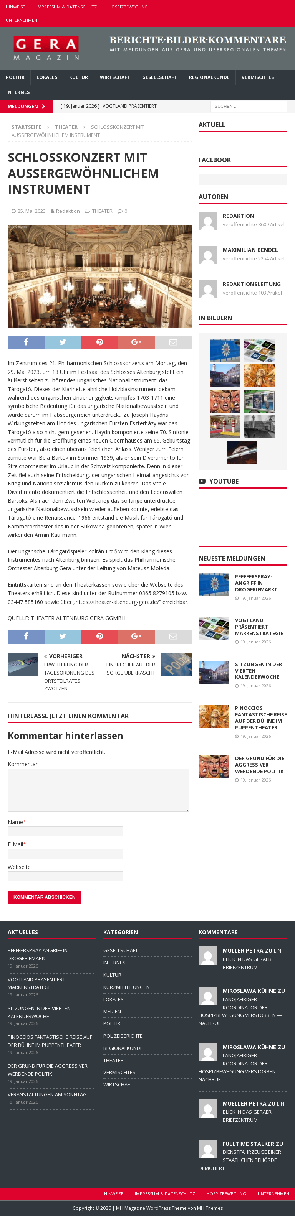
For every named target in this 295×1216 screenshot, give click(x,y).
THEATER (102, 210)
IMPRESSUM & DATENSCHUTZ (66, 7)
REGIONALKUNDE (209, 77)
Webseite (19, 866)
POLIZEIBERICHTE (123, 1035)
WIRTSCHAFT (115, 77)
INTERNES (18, 92)
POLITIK (15, 77)
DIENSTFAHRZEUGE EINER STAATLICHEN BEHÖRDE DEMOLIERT (240, 1160)
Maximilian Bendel (250, 249)
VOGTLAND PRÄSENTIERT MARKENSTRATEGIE (259, 627)
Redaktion (68, 210)
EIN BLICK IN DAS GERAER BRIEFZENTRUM (252, 958)
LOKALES (46, 77)
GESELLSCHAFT (159, 77)
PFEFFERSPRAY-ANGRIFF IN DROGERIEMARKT (256, 583)
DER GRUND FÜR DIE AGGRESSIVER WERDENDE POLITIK (259, 765)
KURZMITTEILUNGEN (126, 987)
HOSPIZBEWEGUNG (128, 7)
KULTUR (78, 77)
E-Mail (15, 844)
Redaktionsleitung (252, 284)
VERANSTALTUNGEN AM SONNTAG (47, 1094)
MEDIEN (112, 1011)
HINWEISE (15, 7)
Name (15, 822)
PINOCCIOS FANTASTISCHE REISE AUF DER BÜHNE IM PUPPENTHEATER (261, 717)
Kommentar (23, 764)
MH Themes (210, 1208)
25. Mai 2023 (32, 210)
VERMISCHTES (258, 77)
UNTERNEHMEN (21, 20)
